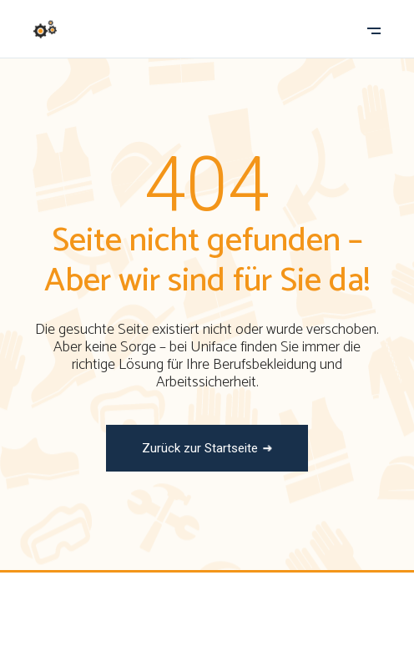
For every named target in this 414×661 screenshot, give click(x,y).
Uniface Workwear (178, 603)
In (235, 631)
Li (270, 631)
